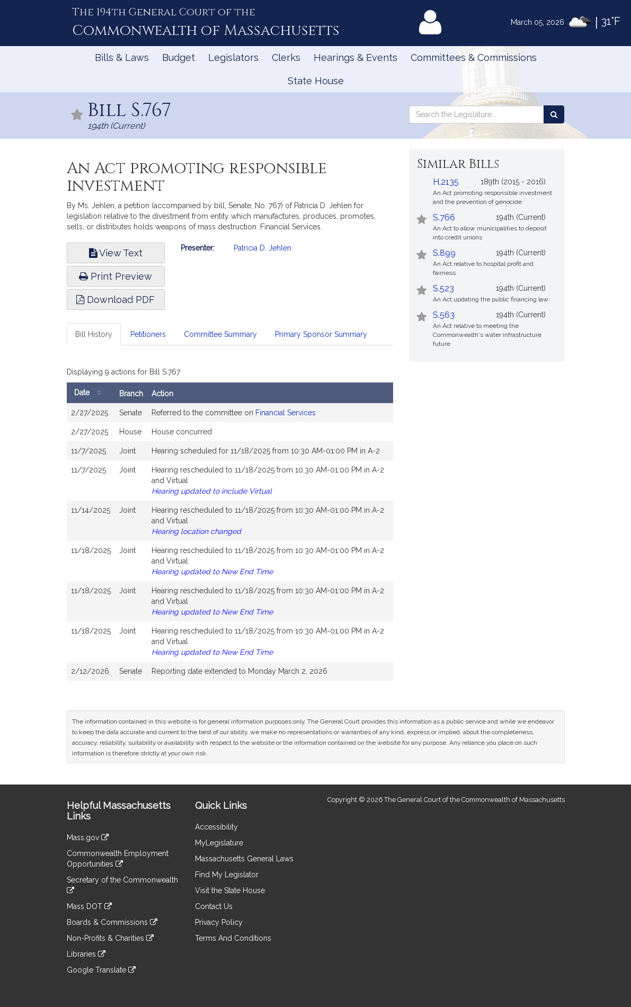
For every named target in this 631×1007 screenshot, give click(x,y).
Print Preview (115, 276)
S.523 (443, 288)
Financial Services (285, 412)
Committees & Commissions (474, 57)
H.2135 (446, 182)
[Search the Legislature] (554, 114)
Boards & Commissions (112, 922)
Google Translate (101, 970)
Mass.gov (88, 837)
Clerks (286, 57)
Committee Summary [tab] (220, 334)
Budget (178, 57)
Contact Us (214, 906)
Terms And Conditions (233, 938)
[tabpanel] (230, 525)
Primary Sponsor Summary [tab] (321, 334)
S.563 (444, 315)
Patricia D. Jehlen (262, 248)
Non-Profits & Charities (110, 938)
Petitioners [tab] (148, 334)
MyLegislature (219, 843)
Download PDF (115, 299)
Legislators (233, 57)
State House (316, 80)
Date (90, 393)
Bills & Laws (122, 57)
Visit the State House (230, 890)
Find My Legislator (227, 874)
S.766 (444, 217)
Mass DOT (89, 906)
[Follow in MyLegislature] (77, 115)
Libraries (86, 954)
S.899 (444, 253)
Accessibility (216, 827)
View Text (116, 253)
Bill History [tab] (93, 334)
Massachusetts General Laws (244, 858)
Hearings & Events (355, 57)
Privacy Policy (219, 922)
